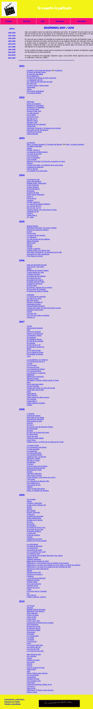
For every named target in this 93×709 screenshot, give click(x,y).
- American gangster (33, 332)
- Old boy (29, 163)
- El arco (29, 231)
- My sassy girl (31, 83)
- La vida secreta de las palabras (38, 239)
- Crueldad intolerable (34, 146)
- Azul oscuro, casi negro (35, 267)
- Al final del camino (33, 415)
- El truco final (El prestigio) (36, 289)
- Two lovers (30, 479)
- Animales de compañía (35, 419)
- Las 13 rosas (31, 365)
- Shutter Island (31, 582)
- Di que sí (30, 425)
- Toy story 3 (30, 686)
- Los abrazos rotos (33, 553)
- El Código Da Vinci (33, 278)
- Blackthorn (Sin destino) (35, 611)
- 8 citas (29, 326)
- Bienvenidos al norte (34, 421)
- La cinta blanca (32, 544)
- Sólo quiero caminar (34, 475)
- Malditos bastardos (33, 559)
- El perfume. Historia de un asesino (39, 287)
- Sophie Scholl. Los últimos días (38, 250)
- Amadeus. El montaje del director (38, 70)
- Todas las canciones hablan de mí (39, 684)
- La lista (29, 363)
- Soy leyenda (31, 399)
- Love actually (31, 159)
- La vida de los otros (33, 298)
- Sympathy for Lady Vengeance (37, 254)
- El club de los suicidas (34, 341)
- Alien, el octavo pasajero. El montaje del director (44, 144)
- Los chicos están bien (34, 645)
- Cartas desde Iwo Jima (35, 272)
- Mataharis (30, 375)
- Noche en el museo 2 (34, 574)
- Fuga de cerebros (33, 535)
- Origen (29, 658)
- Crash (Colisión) (32, 185)
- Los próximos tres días (35, 651)
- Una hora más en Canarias (36, 591)
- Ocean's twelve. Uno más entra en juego (41, 210)
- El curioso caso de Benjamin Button (39, 427)
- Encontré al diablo (33, 630)
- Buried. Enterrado (33, 512)
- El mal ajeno (31, 526)
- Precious (29, 464)
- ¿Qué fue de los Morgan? (36, 578)
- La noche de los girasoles (36, 296)
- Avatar (29, 507)
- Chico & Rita (31, 617)
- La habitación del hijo (34, 80)
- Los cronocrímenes (33, 371)
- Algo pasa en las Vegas (35, 417)
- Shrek (28, 89)
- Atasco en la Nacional (34, 333)
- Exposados (30, 632)
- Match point (31, 243)
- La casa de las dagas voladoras (38, 204)
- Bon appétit (30, 511)
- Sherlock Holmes (33, 580)
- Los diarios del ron (33, 647)
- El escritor (30, 524)
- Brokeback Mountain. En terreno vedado (41, 228)
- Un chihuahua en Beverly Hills (37, 481)
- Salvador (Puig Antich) (34, 310)
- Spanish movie (32, 586)
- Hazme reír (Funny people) (36, 541)
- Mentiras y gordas (33, 458)
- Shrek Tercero (31, 395)
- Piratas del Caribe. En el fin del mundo (40, 388)
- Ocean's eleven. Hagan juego (37, 85)
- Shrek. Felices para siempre (37, 673)
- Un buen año (31, 313)
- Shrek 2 (29, 213)
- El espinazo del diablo (34, 74)
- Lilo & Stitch (31, 115)
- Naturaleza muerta (33, 304)
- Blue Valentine (32, 613)
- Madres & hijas (32, 557)
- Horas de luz (31, 198)
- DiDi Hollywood (32, 624)
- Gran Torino (31, 440)
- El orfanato (30, 343)
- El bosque (30, 191)
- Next (28, 382)
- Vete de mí (30, 317)
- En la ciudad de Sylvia (34, 352)
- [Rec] (28, 392)
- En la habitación (32, 76)
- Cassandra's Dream (34, 335)
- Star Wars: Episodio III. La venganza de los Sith (44, 252)
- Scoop (29, 311)
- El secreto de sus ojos (34, 529)
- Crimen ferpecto (32, 187)
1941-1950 (11, 38)
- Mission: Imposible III (34, 302)
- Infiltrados (30, 295)
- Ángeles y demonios (34, 503)
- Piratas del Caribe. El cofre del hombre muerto (43, 308)
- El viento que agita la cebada (37, 291)
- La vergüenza (31, 451)
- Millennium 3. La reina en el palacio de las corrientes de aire (48, 567)
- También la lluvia (32, 679)
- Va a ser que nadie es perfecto (37, 315)
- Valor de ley (31, 688)
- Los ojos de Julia (32, 649)
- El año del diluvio (33, 189)
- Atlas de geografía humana (36, 265)
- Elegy (28, 349)
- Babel (28, 269)
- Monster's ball (31, 122)
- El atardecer (31, 337)
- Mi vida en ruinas (33, 460)
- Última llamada (32, 134)
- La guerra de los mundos (35, 235)
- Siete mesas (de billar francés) (37, 397)
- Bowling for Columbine (35, 105)
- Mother (29, 570)
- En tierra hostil (32, 434)
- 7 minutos (30, 414)
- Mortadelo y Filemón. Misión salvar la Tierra (42, 380)
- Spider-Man (31, 126)
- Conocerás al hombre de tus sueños (39, 623)
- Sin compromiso (32, 675)
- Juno (28, 356)
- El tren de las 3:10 (33, 345)
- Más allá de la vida (33, 654)
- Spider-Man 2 (31, 215)
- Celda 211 (30, 514)
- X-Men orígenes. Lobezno (36, 597)
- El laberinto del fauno (34, 284)
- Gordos (29, 537)
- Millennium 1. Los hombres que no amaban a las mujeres (47, 563)
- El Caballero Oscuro (34, 339)
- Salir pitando (31, 393)
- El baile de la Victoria (34, 520)
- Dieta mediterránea (33, 518)
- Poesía (29, 664)
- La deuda (30, 639)
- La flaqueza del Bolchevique (37, 152)
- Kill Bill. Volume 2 (33, 202)
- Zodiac (29, 405)
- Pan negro (30, 662)
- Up (27, 593)
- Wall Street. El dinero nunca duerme (39, 690)
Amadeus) (58, 70)
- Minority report (32, 120)
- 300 (28, 330)
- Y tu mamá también (33, 93)
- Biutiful (29, 509)
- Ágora (28, 501)
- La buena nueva (32, 445)
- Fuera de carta (32, 436)
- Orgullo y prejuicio (33, 248)
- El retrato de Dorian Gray (35, 527)
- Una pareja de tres (33, 485)
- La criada (30, 638)
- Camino (29, 423)
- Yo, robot (30, 217)
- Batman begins (32, 226)
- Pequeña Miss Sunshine (35, 306)
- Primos (29, 666)
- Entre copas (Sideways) (35, 194)
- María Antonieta (32, 241)
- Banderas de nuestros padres (37, 270)
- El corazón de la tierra (34, 280)
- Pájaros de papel (32, 660)
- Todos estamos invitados (35, 403)
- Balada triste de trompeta (35, 609)
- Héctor (29, 148)
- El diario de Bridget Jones (36, 72)
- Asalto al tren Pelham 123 (36, 505)
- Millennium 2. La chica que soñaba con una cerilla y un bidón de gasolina (53, 565)
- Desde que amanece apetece (37, 230)
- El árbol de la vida (33, 626)
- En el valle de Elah (33, 350)
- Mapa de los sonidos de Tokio (37, 561)
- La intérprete (31, 237)
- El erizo (29, 522)
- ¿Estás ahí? (31, 533)
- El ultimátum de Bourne (35, 347)
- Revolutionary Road (33, 470)
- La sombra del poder (34, 550)
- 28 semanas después (34, 328)
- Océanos (30, 576)
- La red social (31, 641)
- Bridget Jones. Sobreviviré (36, 183)
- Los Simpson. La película (35, 373)
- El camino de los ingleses (36, 276)
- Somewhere (31, 677)
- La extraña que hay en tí (35, 361)
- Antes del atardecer (33, 181)
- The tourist (30, 683)
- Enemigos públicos (33, 531)
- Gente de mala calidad (35, 438)
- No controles (31, 656)
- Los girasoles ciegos (34, 455)
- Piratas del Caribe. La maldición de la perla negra (44, 165)
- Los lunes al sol (32, 117)
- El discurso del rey (33, 628)
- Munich (29, 245)
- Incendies (30, 634)
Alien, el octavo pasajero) (75, 144)
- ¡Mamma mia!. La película (36, 457)
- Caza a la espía (32, 615)
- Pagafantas (30, 462)
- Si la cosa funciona (33, 584)
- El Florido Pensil (32, 109)
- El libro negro (31, 285)
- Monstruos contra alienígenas (37, 569)
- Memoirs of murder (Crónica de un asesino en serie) (45, 161)
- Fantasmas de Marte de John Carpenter (41, 78)
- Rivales (29, 472)
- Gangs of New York (33, 111)
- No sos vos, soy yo (33, 208)
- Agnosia (29, 608)
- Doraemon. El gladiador (35, 107)
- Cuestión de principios (34, 516)
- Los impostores (32, 156)
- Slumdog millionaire (33, 473)
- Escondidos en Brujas (34, 354)
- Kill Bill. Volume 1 (33, 150)
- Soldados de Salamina (35, 167)
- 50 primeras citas (33, 179)
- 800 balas (30, 102)
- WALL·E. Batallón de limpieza (37, 490)
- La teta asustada (32, 449)
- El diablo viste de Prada (35, 282)
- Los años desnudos (33, 453)
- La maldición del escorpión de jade (39, 82)
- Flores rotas (31, 233)
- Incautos (29, 200)
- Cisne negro (31, 619)
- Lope (28, 643)
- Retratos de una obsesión (36, 124)
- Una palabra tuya (33, 483)
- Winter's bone (31, 692)
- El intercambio (31, 429)
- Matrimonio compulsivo (35, 376)
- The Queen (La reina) (34, 256)
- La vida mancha (32, 113)
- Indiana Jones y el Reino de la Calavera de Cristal (45, 442)
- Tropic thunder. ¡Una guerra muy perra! (40, 477)
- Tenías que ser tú (33, 587)
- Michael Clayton (32, 378)
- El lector (29, 430)
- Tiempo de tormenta (34, 132)
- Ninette (29, 247)
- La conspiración (32, 636)
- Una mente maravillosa (35, 91)
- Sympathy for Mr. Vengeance (37, 130)
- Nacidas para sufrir (33, 572)
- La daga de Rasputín (34, 546)
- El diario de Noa (32, 193)
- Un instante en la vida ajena (36, 171)
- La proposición (32, 548)
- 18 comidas (31, 499)
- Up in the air (31, 595)
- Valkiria (29, 487)
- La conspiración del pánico (36, 447)
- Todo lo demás (32, 169)
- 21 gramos (30, 142)
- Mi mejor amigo (32, 300)
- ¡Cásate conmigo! (33, 274)
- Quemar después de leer (35, 468)
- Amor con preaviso (33, 104)
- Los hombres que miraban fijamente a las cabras (44, 555)
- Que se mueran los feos (35, 667)
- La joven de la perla (33, 154)
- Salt (28, 671)
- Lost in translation (33, 157)
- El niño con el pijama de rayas (37, 432)
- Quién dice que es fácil (35, 390)
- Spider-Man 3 (31, 401)
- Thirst (28, 589)
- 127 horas (30, 606)
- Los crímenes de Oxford (35, 369)
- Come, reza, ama (33, 621)
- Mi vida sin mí (31, 119)
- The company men (33, 681)
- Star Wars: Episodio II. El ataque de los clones (43, 128)
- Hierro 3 (29, 196)
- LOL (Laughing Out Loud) (36, 552)
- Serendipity (30, 87)
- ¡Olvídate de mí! (32, 211)
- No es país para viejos (34, 384)
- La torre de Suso (32, 367)
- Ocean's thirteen (32, 386)
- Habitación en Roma (34, 539)
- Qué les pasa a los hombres (37, 466)
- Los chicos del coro (33, 206)
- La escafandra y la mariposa (37, 360)
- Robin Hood (31, 669)
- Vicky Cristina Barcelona (35, 489)
